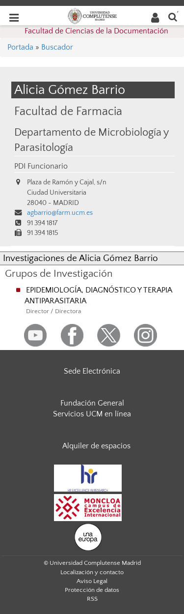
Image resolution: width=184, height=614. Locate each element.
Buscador (57, 47)
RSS (92, 598)
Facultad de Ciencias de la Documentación (96, 31)
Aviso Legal (92, 581)
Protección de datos (92, 589)
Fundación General (92, 403)
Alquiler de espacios (96, 445)
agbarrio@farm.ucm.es (60, 213)
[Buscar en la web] (172, 16)
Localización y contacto (92, 572)
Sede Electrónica (92, 371)
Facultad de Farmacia (68, 111)
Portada (20, 47)
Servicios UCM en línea (92, 413)
